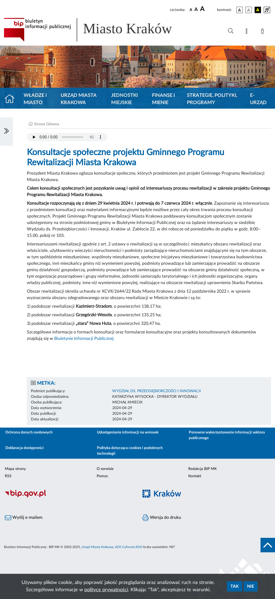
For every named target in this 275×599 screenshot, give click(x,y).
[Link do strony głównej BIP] (95, 30)
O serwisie (105, 469)
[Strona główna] (11, 99)
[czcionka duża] (208, 9)
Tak (234, 586)
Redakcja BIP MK (202, 469)
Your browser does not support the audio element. (67, 137)
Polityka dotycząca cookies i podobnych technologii (130, 450)
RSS (8, 476)
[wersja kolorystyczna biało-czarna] (249, 10)
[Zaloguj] (263, 32)
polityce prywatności (106, 589)
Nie (250, 586)
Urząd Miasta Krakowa (78, 99)
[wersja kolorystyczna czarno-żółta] (258, 10)
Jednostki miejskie (124, 99)
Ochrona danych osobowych (29, 432)
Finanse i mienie (163, 99)
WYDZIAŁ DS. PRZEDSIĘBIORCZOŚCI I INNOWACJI (156, 391)
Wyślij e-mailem (23, 518)
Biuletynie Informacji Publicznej (84, 338)
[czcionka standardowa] (191, 9)
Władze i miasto (35, 99)
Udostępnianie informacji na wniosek (127, 432)
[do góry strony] (267, 545)
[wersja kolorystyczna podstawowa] (240, 10)
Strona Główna (46, 124)
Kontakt (194, 476)
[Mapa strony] (247, 32)
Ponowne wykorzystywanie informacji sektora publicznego (227, 435)
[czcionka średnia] (196, 9)
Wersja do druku (161, 518)
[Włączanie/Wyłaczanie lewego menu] (6, 131)
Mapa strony (15, 469)
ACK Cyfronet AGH (128, 547)
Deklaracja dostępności (24, 448)
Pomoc (102, 476)
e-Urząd (258, 99)
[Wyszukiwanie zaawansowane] (230, 31)
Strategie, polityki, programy (212, 99)
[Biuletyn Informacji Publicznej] (68, 496)
